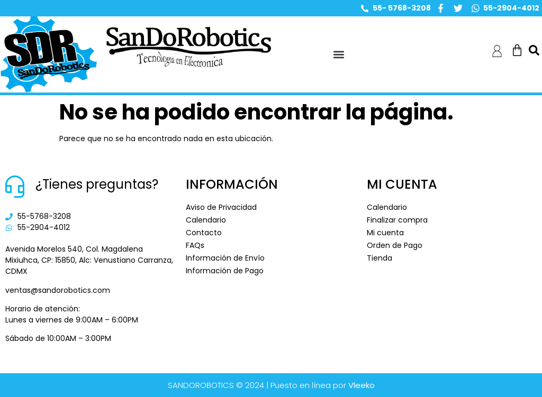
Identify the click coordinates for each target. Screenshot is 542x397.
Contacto (204, 232)
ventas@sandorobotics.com (57, 290)
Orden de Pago (394, 245)
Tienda (379, 258)
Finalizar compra (397, 220)
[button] (339, 54)
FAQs (195, 245)
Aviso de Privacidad (221, 207)
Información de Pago (225, 270)
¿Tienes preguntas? (96, 184)
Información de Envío (225, 258)
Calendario (206, 220)
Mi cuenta (385, 232)
